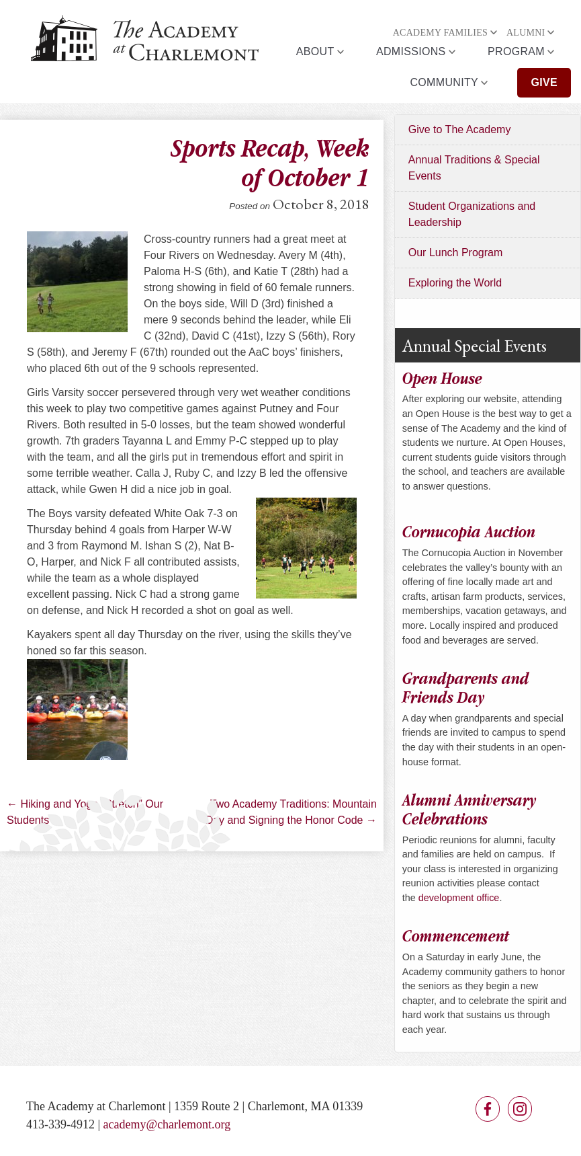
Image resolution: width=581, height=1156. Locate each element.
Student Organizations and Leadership (471, 214)
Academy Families (440, 33)
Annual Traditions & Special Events (474, 168)
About (315, 51)
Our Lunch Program (455, 252)
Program (516, 51)
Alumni (525, 33)
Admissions (411, 51)
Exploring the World (455, 282)
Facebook (488, 1109)
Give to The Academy (459, 129)
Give (544, 82)
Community (444, 82)
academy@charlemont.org (167, 1124)
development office (459, 897)
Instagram (520, 1109)
